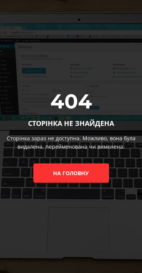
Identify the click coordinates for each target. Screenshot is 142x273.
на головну (71, 173)
